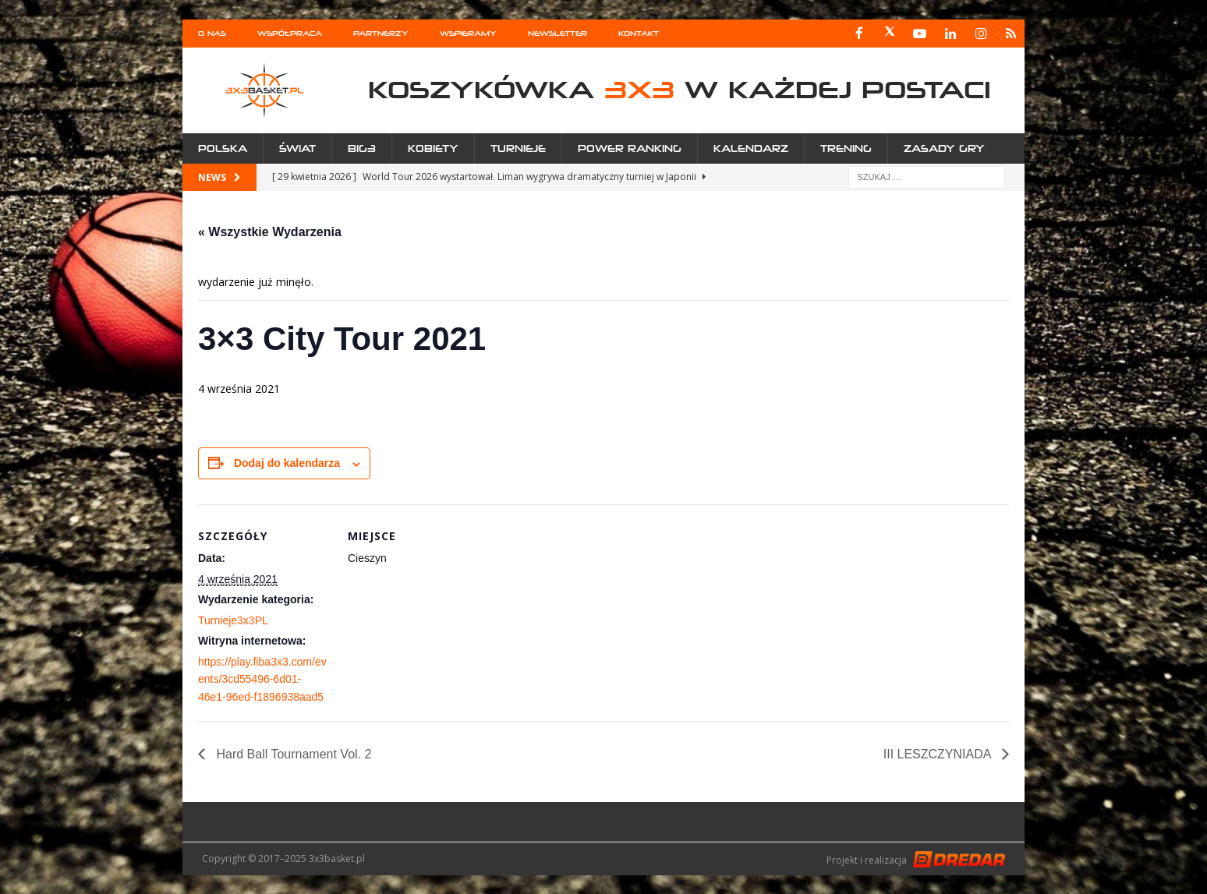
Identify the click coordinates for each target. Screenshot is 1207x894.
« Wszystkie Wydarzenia (270, 231)
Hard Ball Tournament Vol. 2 (292, 753)
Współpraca (289, 33)
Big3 (362, 148)
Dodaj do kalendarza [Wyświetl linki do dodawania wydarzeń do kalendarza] (287, 462)
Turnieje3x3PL (233, 619)
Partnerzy (381, 33)
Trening (846, 148)
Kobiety (433, 148)
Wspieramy (468, 33)
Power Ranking (629, 148)
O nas (212, 33)
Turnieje (518, 148)
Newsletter (557, 33)
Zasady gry (944, 148)
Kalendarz (750, 148)
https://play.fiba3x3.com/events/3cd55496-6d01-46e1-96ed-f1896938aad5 (262, 678)
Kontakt (638, 33)
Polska (222, 148)
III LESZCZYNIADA (938, 753)
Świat (297, 148)
